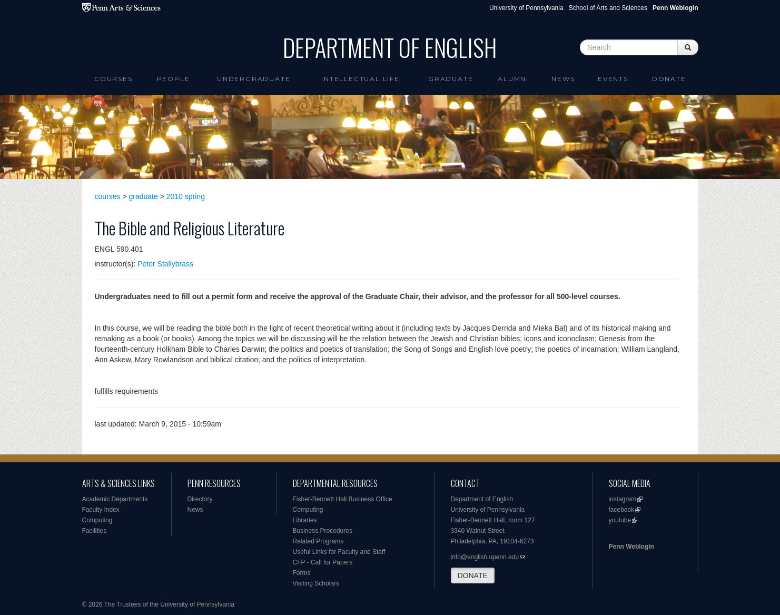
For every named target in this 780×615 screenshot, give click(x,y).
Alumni (513, 79)
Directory (200, 499)
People (173, 79)
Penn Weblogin (631, 546)
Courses (113, 79)
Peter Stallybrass (165, 264)
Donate (669, 79)
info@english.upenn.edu (485, 557)
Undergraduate (253, 79)
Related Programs (318, 541)
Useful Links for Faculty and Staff (339, 552)
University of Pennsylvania (526, 8)
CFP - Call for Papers (323, 562)
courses (108, 196)
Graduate (450, 79)
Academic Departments (115, 499)
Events (613, 79)
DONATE (473, 575)
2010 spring (185, 196)
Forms (302, 573)
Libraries (305, 520)
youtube (620, 520)
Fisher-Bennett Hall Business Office (342, 499)
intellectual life (360, 79)
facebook (622, 509)
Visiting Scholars (316, 583)
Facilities (94, 530)
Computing (97, 520)
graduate (143, 196)
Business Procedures (322, 530)
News (563, 79)
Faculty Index (101, 509)
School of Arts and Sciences (608, 8)
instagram (623, 499)
